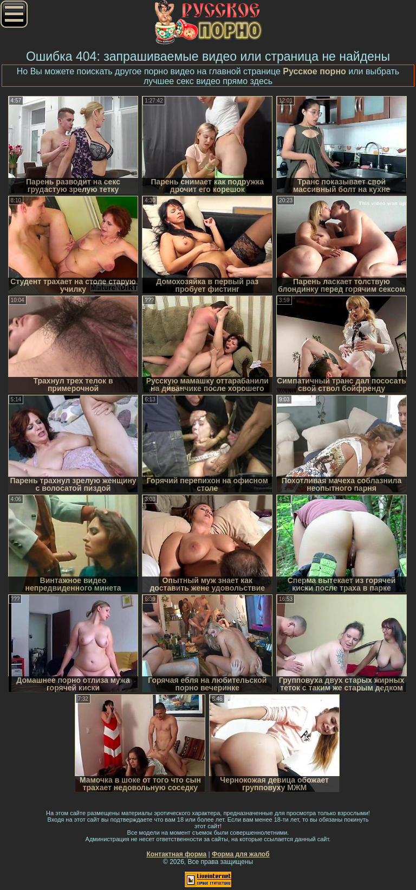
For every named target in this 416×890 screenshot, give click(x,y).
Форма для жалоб (241, 854)
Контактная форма (176, 854)
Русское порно (314, 71)
